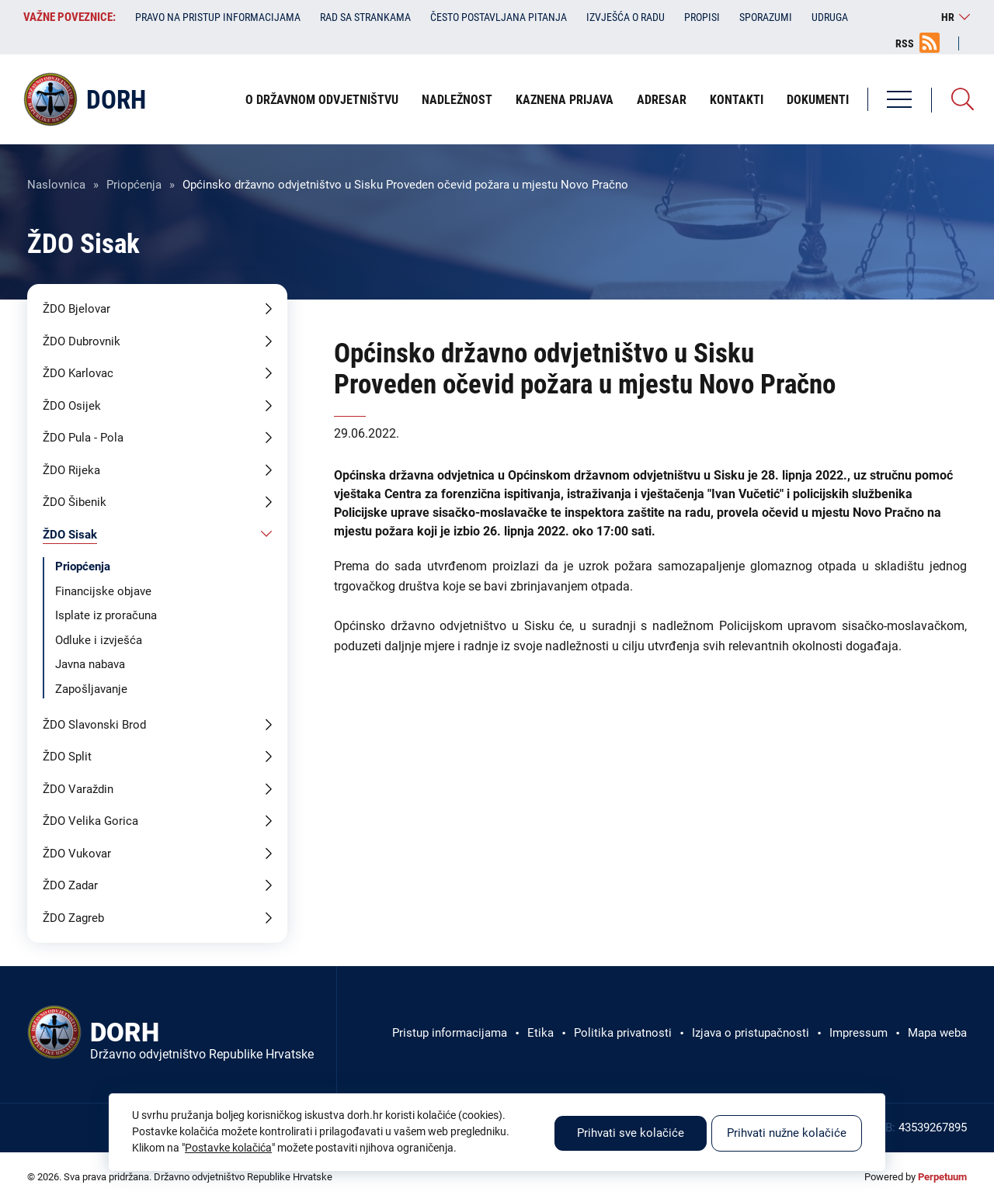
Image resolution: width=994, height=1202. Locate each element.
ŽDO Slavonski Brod (94, 725)
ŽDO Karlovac (78, 373)
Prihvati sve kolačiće (630, 1133)
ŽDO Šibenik (74, 502)
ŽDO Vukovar (77, 854)
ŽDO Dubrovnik (81, 341)
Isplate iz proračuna (106, 615)
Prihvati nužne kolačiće (786, 1133)
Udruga (830, 17)
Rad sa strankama (365, 17)
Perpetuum (942, 1177)
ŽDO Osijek (72, 406)
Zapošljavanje (91, 689)
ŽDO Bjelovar (76, 309)
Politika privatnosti (623, 1033)
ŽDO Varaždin (78, 789)
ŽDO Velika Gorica (90, 821)
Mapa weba (937, 1033)
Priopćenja (134, 185)
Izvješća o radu (625, 17)
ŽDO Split (67, 757)
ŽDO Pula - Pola (83, 438)
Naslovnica (56, 185)
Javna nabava (90, 664)
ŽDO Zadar (70, 885)
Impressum (858, 1033)
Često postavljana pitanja (498, 17)
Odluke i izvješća (98, 640)
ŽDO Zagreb (73, 918)
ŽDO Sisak (70, 535)
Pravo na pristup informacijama (218, 17)
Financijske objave (103, 591)
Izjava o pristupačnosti (750, 1033)
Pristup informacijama (449, 1033)
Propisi (702, 17)
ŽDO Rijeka (71, 470)
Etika (540, 1033)
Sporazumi (765, 17)
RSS (904, 43)
